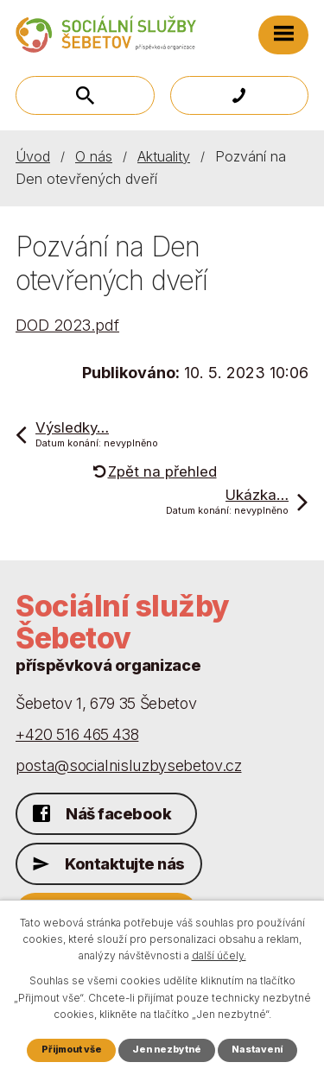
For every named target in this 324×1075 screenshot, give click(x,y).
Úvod (33, 156)
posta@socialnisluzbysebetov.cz (129, 765)
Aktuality (163, 156)
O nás (93, 156)
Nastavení (257, 1049)
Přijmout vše (71, 1049)
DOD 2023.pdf (67, 325)
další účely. (219, 955)
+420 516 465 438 (77, 734)
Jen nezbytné (166, 1049)
